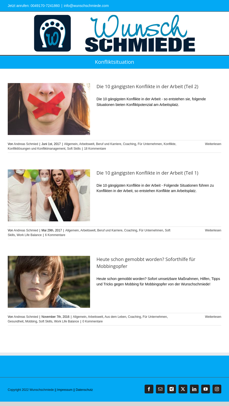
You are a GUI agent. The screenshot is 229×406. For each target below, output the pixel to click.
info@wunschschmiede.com (86, 6)
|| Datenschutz (83, 390)
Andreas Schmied (26, 144)
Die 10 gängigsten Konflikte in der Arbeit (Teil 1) (147, 173)
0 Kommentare (92, 321)
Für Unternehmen (150, 144)
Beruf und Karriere (108, 144)
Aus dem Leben (115, 317)
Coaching (129, 144)
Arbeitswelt (86, 144)
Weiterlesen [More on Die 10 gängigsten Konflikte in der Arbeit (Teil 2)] (213, 144)
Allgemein (71, 144)
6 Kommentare (55, 235)
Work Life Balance (29, 235)
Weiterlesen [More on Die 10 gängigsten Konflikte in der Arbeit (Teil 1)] (213, 230)
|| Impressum (64, 390)
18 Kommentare (95, 148)
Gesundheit (15, 321)
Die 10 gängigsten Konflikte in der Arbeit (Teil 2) (147, 86)
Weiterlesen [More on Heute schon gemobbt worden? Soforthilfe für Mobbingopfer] (213, 317)
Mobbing (31, 321)
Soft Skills (74, 148)
